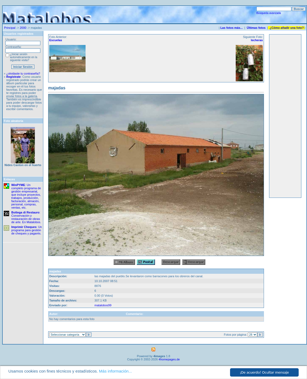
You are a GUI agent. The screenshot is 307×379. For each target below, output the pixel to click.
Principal (9, 27)
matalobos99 (102, 305)
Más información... (115, 371)
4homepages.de (169, 359)
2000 (23, 27)
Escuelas (55, 40)
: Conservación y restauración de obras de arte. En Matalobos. (26, 217)
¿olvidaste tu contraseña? (23, 73)
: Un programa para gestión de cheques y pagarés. (26, 230)
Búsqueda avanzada (268, 13)
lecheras (257, 40)
